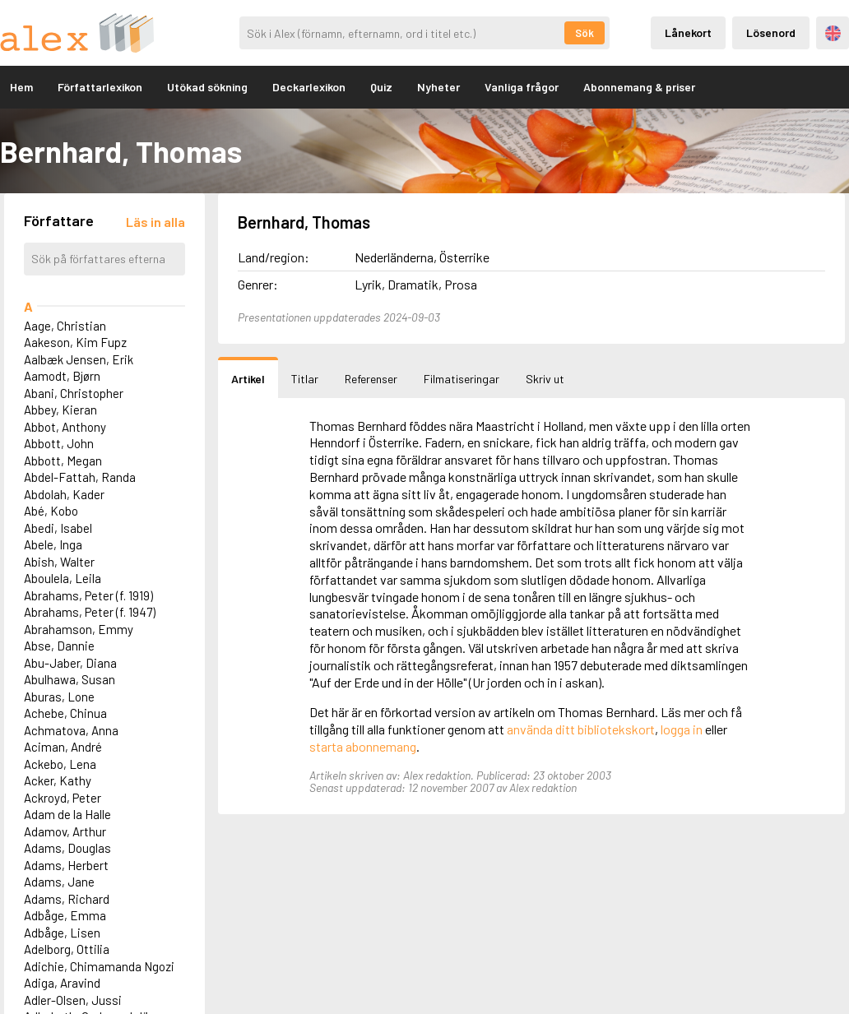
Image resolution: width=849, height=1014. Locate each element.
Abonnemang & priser (639, 87)
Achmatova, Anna (71, 730)
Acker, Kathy (57, 780)
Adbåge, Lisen (62, 932)
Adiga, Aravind (62, 982)
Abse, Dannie (59, 645)
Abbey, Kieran (60, 409)
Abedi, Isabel (58, 528)
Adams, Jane (59, 881)
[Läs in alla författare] (155, 221)
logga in (682, 729)
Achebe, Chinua (65, 713)
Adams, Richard (66, 898)
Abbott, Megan (63, 460)
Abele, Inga (53, 544)
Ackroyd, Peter (62, 797)
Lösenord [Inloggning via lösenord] (771, 32)
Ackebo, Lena (60, 764)
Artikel (248, 379)
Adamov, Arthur (65, 831)
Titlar (304, 379)
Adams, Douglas (67, 847)
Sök (584, 32)
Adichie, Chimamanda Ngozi (99, 966)
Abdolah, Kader (64, 494)
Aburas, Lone (59, 696)
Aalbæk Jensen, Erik (78, 359)
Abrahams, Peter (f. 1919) (88, 595)
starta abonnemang (362, 746)
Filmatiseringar (461, 379)
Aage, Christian (65, 325)
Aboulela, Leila (62, 578)
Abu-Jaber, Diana (70, 662)
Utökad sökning (207, 87)
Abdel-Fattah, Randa (80, 477)
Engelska (833, 33)
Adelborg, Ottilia (66, 949)
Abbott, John (59, 443)
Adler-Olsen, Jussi (73, 1000)
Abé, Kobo (51, 510)
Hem (21, 87)
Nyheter (438, 87)
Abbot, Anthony (65, 426)
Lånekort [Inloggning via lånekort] (688, 32)
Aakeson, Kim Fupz (75, 342)
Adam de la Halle (67, 814)
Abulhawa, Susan (69, 679)
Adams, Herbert (66, 865)
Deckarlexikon (309, 87)
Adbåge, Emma (65, 915)
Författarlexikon (100, 87)
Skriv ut (545, 379)
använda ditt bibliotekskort (581, 729)
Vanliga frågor (522, 87)
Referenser (371, 379)
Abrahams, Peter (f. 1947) (89, 611)
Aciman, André (63, 746)
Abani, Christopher (73, 393)
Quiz (381, 87)
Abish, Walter (59, 561)
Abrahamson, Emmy (78, 629)
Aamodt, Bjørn (62, 375)
